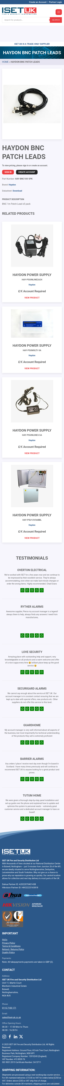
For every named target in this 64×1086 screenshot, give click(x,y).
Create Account (26, 155)
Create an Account (38, 2)
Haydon (12, 167)
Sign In (8, 155)
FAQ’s (4, 923)
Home (5, 45)
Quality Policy (8, 935)
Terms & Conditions (11, 929)
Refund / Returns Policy (13, 932)
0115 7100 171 (9, 991)
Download (17, 174)
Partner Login (55, 2)
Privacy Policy (8, 926)
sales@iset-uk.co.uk (11, 1000)
